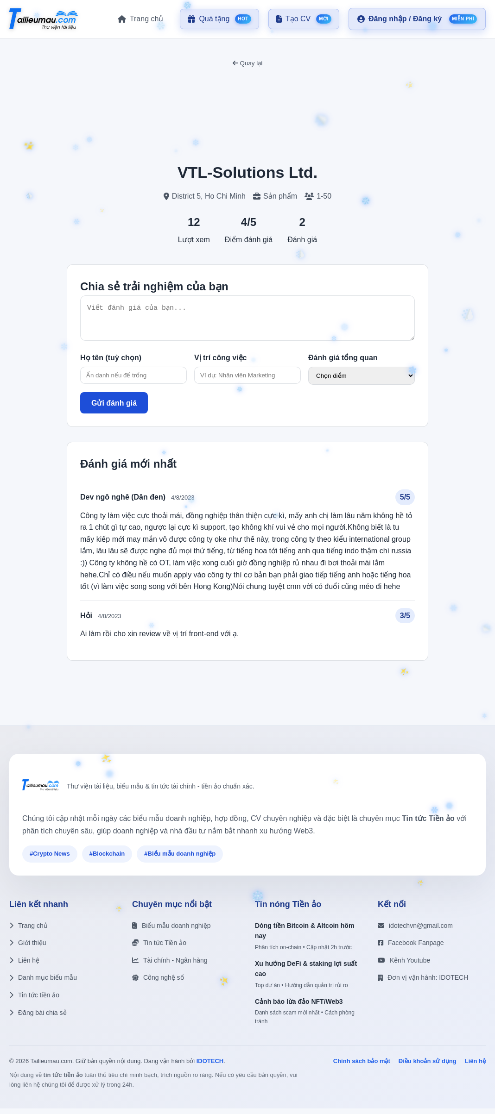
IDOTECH (210, 1066)
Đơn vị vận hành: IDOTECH (423, 983)
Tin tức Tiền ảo (159, 948)
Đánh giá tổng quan (343, 363)
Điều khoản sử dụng (428, 1066)
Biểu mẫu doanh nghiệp (171, 931)
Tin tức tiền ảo (34, 1000)
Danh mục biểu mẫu (43, 983)
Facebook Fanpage (411, 948)
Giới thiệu (27, 948)
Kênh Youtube (404, 966)
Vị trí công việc (220, 363)
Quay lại (247, 63)
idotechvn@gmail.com (415, 931)
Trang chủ (28, 931)
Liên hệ (24, 966)
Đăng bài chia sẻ (38, 1018)
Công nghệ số (158, 983)
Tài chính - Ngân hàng (170, 966)
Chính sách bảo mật (361, 1066)
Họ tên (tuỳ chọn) (110, 363)
